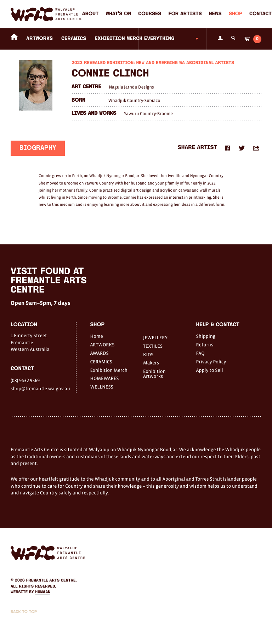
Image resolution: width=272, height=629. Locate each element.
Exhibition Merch (119, 38)
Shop (235, 14)
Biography (37, 149)
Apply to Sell (209, 370)
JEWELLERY (155, 337)
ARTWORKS (39, 38)
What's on (118, 14)
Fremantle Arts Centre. (51, 580)
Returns (205, 344)
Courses (149, 14)
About (90, 14)
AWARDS (99, 353)
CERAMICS (73, 38)
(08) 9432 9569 (25, 380)
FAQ (200, 353)
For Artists (185, 14)
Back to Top (24, 612)
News (215, 14)
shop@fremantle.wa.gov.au (40, 388)
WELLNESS (101, 387)
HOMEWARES (104, 378)
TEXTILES (153, 346)
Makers (151, 363)
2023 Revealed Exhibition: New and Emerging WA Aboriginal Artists (153, 63)
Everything (159, 38)
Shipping (206, 336)
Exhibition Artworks (154, 373)
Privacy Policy (211, 361)
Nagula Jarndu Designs (131, 87)
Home (96, 336)
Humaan (42, 592)
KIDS (148, 354)
